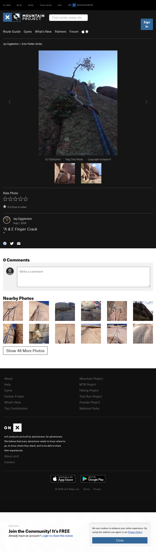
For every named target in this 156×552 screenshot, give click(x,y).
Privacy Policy (135, 532)
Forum (73, 31)
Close (120, 540)
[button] (5, 243)
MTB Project (87, 384)
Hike (31, 5)
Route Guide (12, 31)
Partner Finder (14, 396)
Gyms (28, 31)
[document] (119, 534)
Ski (60, 5)
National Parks (89, 408)
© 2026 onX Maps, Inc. (67, 489)
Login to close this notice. (58, 535)
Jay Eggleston (11, 43)
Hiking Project (89, 390)
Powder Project (89, 402)
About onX (11, 456)
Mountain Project (91, 378)
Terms (86, 489)
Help (7, 384)
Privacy (97, 489)
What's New (43, 31)
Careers (9, 462)
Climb (7, 5)
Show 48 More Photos (25, 350)
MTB (19, 5)
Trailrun (46, 5)
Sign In (147, 24)
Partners (60, 31)
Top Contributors (15, 408)
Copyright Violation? (99, 159)
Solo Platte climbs (32, 43)
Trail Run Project (90, 396)
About (8, 378)
